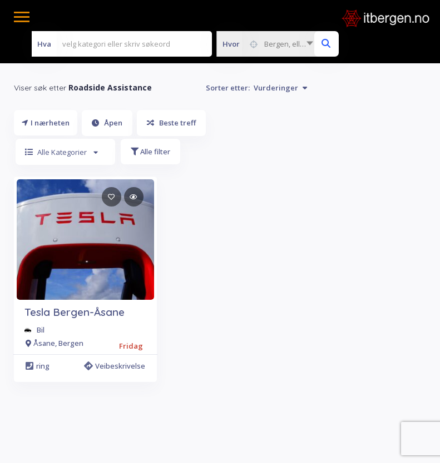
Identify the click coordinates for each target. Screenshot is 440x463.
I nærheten (46, 123)
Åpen (107, 123)
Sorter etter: (256, 88)
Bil (41, 330)
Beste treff (171, 123)
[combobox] (267, 44)
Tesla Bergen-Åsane (74, 312)
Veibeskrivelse (115, 366)
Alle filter (150, 152)
